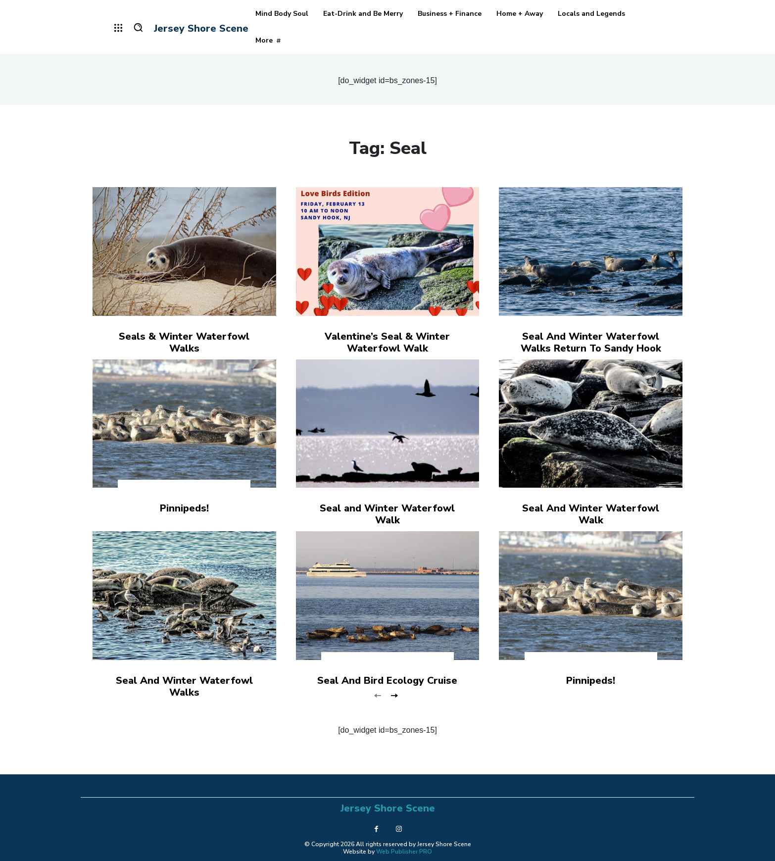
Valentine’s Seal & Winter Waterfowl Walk (387, 342)
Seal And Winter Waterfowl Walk (590, 514)
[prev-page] (378, 695)
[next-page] (394, 695)
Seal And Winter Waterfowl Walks (184, 686)
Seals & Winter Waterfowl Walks (184, 342)
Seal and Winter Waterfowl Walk (387, 514)
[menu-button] (118, 28)
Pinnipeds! (184, 508)
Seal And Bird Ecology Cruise (387, 680)
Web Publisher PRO (404, 852)
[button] (138, 27)
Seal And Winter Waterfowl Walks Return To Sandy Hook (591, 342)
